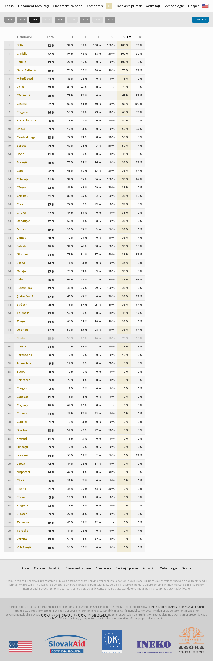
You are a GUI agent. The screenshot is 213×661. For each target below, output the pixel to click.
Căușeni (22, 187)
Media (21, 338)
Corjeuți (22, 405)
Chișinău (22, 196)
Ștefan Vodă (25, 296)
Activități (153, 6)
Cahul (21, 171)
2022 (85, 19)
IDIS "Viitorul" (64, 614)
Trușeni (22, 321)
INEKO (45, 614)
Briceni (21, 129)
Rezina (21, 489)
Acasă (9, 6)
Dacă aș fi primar (129, 6)
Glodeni (22, 254)
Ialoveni (22, 455)
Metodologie (174, 6)
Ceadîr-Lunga (26, 137)
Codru (21, 204)
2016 (9, 19)
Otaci (20, 480)
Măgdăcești (25, 78)
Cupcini (22, 422)
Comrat (22, 346)
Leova (21, 463)
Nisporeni (23, 472)
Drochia (22, 430)
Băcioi (21, 154)
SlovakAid (158, 607)
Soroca (21, 145)
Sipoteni (22, 514)
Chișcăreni (24, 380)
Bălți (20, 45)
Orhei (21, 279)
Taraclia (22, 530)
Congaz (22, 388)
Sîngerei (23, 112)
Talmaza (23, 522)
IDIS (60, 618)
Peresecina (24, 355)
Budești (22, 162)
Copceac (22, 397)
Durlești (22, 229)
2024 (110, 19)
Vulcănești (24, 547)
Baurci (21, 371)
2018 (34, 19)
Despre (193, 6)
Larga (21, 263)
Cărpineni (23, 95)
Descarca (200, 19)
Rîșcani (21, 497)
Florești (22, 438)
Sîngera (22, 505)
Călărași (22, 179)
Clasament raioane (67, 6)
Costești (22, 104)
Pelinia (21, 62)
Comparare (95, 6)
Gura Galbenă (26, 70)
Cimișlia (22, 53)
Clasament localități (33, 6)
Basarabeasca (26, 120)
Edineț (21, 238)
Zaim (20, 87)
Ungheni (23, 330)
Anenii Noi (24, 363)
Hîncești (22, 447)
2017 (22, 19)
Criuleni (22, 212)
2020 (59, 19)
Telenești (23, 313)
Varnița (22, 539)
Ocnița (21, 271)
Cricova (22, 413)
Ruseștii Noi (25, 288)
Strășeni (22, 304)
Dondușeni (24, 221)
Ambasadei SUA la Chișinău (187, 607)
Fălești (21, 246)
